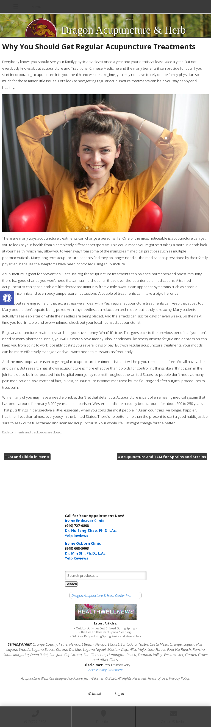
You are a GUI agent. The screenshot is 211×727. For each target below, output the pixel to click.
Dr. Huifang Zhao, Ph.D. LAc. (91, 530)
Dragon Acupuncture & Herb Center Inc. (101, 595)
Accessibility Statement (105, 669)
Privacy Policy (179, 678)
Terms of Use (157, 678)
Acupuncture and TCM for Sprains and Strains (162, 456)
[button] (7, 298)
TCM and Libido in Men (27, 456)
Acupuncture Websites (37, 678)
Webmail (94, 693)
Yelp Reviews (76, 535)
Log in (119, 693)
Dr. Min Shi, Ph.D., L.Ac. (86, 553)
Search (71, 584)
